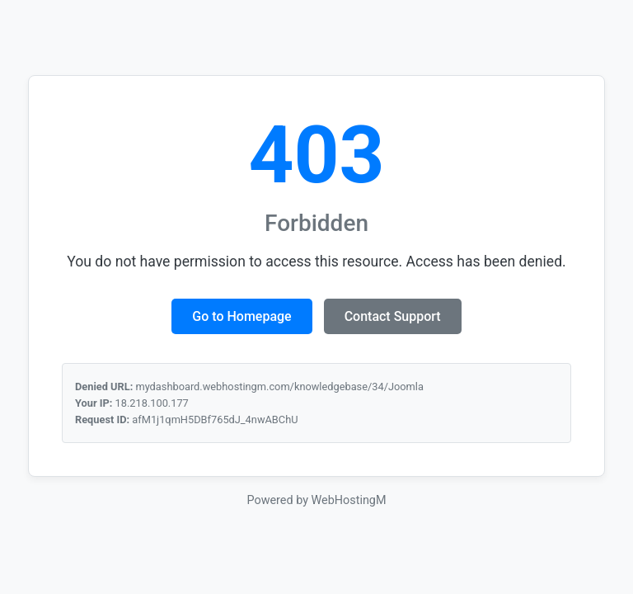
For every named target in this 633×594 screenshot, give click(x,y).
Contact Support (393, 316)
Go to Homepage (241, 316)
